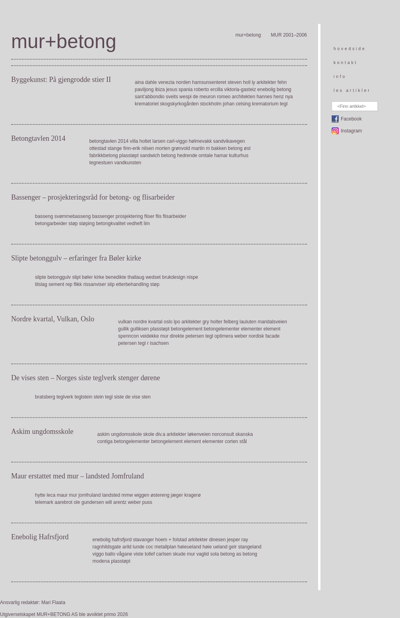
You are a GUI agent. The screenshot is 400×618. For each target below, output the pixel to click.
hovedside (350, 49)
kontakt (345, 62)
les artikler (352, 90)
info (340, 76)
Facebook (351, 119)
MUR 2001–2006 (289, 35)
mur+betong (248, 35)
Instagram (351, 131)
